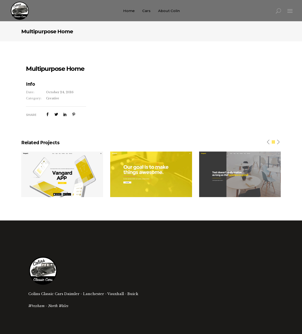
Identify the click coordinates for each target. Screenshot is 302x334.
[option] (62, 174)
